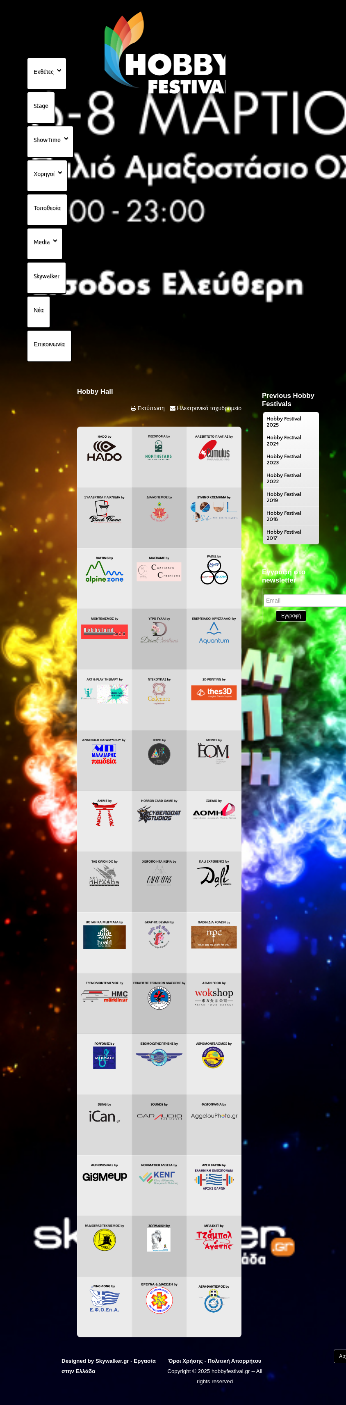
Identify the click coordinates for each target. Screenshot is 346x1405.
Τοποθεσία (47, 208)
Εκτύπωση (150, 408)
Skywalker (46, 276)
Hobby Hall (95, 391)
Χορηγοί (44, 174)
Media (42, 242)
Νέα (38, 310)
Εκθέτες (44, 72)
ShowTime (47, 140)
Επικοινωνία (49, 344)
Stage (41, 106)
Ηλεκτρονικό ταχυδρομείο (208, 408)
